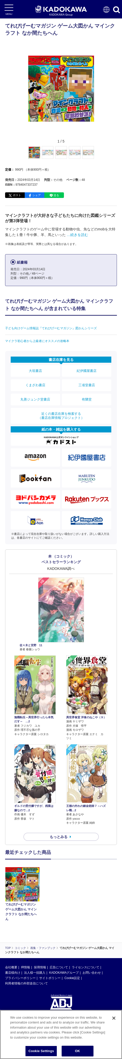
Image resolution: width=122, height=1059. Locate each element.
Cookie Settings (41, 1051)
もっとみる (58, 837)
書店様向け (12, 972)
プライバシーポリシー (20, 978)
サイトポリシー (50, 978)
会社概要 (11, 967)
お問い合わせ (92, 972)
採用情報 (40, 967)
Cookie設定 (72, 978)
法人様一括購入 (34, 972)
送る (56, 195)
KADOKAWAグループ (64, 972)
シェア (36, 195)
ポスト (17, 195)
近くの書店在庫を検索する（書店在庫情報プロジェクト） (61, 416)
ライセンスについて (85, 967)
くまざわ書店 (35, 385)
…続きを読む (77, 235)
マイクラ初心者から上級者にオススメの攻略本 (37, 341)
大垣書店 (35, 371)
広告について (59, 967)
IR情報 (25, 967)
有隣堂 (87, 399)
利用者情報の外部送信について (26, 983)
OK (77, 1051)
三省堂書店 (86, 385)
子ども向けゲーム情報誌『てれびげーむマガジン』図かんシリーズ (51, 328)
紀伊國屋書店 (87, 371)
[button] (97, 155)
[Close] (113, 1018)
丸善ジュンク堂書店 (35, 399)
